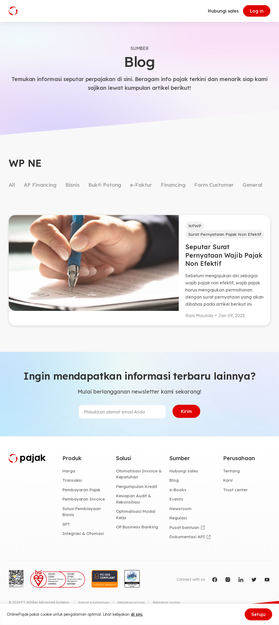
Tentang (231, 472)
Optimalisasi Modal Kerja (136, 517)
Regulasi (178, 520)
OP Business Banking (137, 529)
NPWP (195, 226)
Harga (69, 472)
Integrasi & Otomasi (83, 535)
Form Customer (214, 184)
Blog (174, 482)
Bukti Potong (104, 184)
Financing (173, 184)
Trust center (235, 491)
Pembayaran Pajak (81, 491)
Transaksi (72, 482)
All (12, 184)
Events (176, 501)
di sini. (137, 614)
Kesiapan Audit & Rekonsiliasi (134, 501)
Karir (228, 482)
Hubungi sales (223, 11)
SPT (66, 526)
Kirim (186, 413)
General (252, 184)
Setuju (258, 614)
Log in (256, 11)
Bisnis (72, 184)
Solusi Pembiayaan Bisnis (81, 514)
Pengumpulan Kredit (137, 488)
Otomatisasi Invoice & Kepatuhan (139, 476)
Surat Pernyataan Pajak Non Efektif (226, 234)
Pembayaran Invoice (84, 501)
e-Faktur (141, 184)
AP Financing (40, 184)
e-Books (178, 491)
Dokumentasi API (187, 539)
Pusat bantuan (184, 529)
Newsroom (180, 510)
